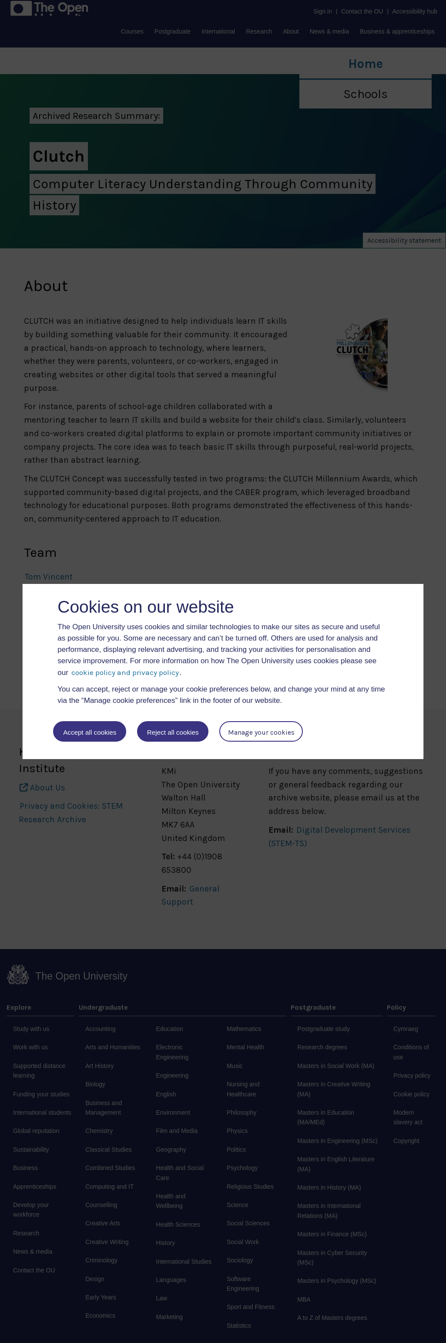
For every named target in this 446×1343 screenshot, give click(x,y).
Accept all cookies (89, 732)
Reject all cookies (173, 732)
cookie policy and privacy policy (125, 672)
